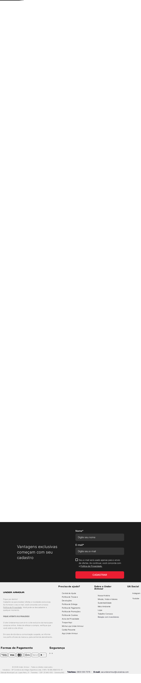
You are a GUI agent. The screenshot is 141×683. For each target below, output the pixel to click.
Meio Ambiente (104, 606)
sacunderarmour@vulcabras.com (115, 672)
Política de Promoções (71, 611)
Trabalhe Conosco (105, 614)
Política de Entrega (69, 604)
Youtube (135, 598)
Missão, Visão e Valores (108, 599)
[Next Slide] (93, 3)
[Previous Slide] (48, 3)
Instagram (136, 593)
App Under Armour (70, 633)
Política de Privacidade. (91, 566)
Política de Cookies (70, 615)
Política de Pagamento (71, 608)
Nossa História (104, 595)
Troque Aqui (67, 622)
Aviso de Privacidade (70, 619)
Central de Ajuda (69, 593)
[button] (114, 9)
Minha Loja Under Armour (73, 626)
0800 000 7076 (83, 672)
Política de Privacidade (12, 607)
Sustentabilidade (105, 603)
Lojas (100, 610)
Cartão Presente (68, 630)
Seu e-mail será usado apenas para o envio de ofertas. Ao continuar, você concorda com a (100, 563)
